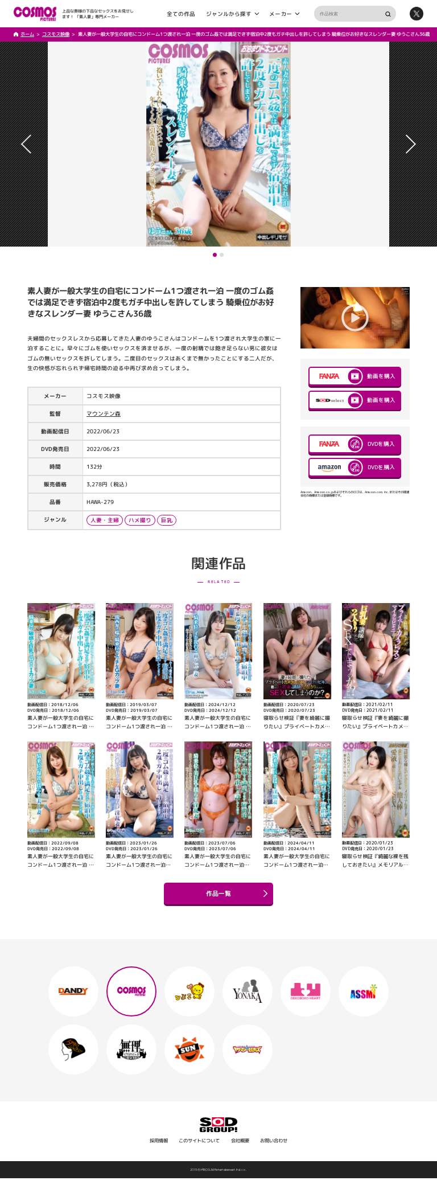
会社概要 (240, 1140)
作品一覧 (236, 893)
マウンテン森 (103, 413)
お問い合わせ (273, 1140)
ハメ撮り (140, 520)
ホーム (27, 34)
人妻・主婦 (104, 520)
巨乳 (166, 520)
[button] (215, 255)
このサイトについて (199, 1140)
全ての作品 (181, 13)
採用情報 (159, 1140)
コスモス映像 (55, 34)
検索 (388, 14)
